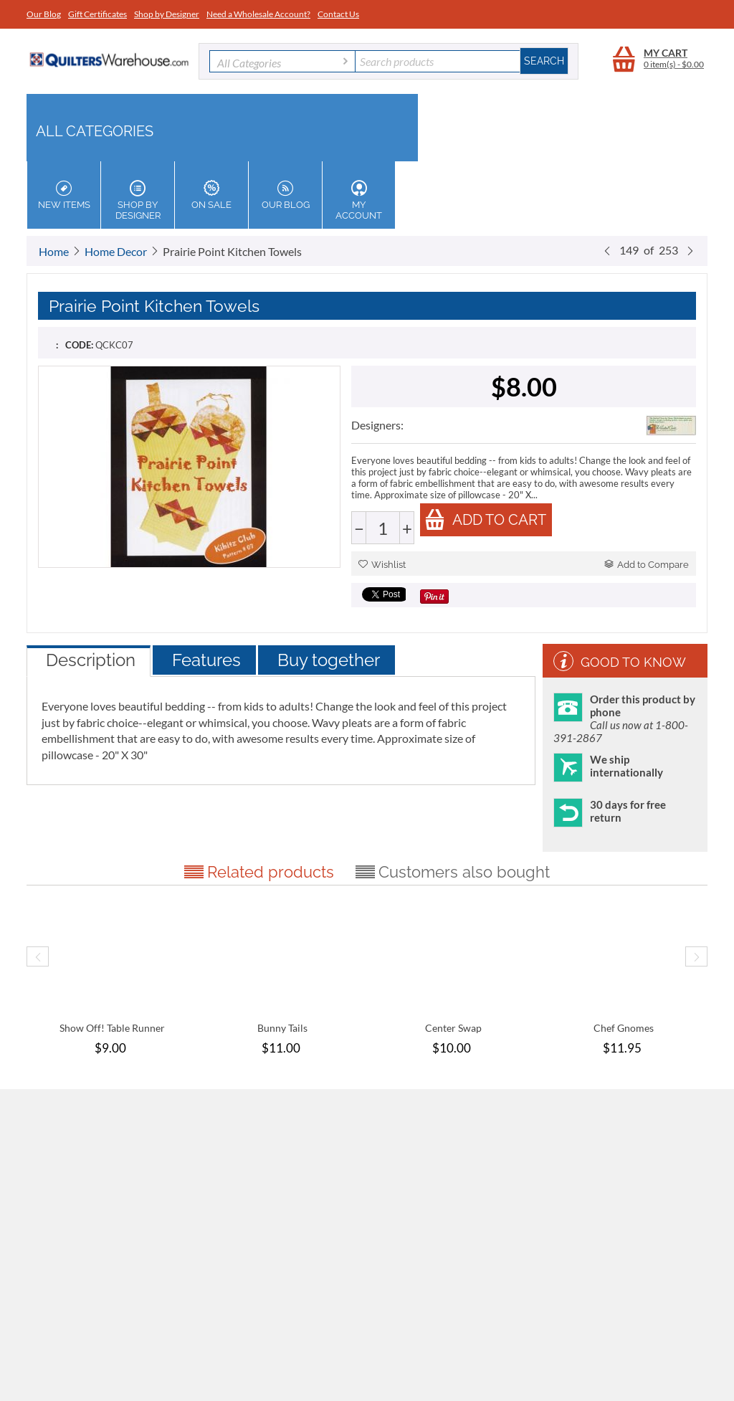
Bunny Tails (282, 1028)
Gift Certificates (97, 14)
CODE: (79, 345)
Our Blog (44, 14)
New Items (63, 195)
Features (206, 660)
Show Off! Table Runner (112, 1028)
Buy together (328, 660)
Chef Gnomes (624, 1028)
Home (54, 251)
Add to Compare (646, 564)
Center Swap (453, 1028)
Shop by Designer (166, 14)
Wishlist (382, 564)
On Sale (211, 195)
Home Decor (116, 251)
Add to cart (485, 519)
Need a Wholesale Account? (258, 14)
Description (90, 660)
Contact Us (338, 14)
